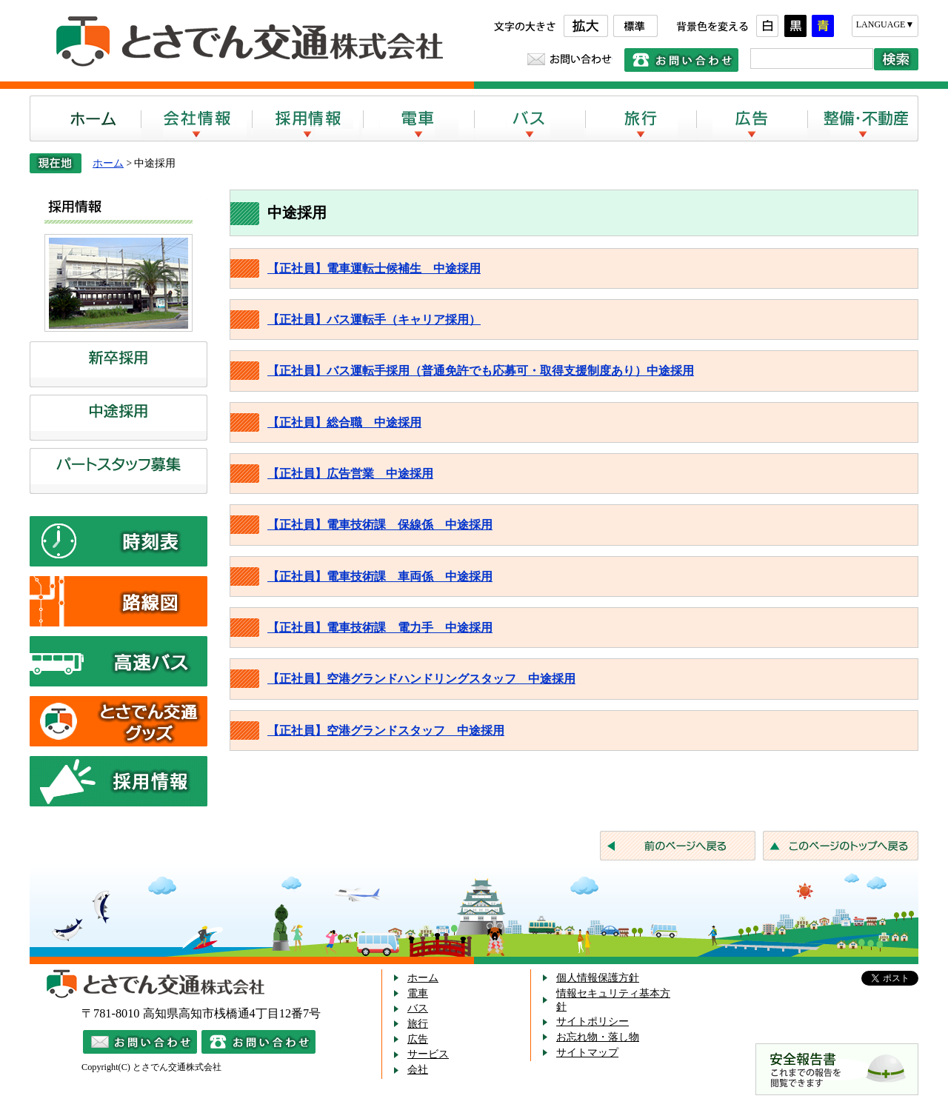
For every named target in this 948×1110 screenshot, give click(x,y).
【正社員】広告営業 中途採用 (350, 474)
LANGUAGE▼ (885, 24)
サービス (428, 1054)
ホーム (85, 118)
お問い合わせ (569, 59)
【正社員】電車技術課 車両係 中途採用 (380, 576)
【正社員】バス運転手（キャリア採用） (374, 319)
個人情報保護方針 (597, 977)
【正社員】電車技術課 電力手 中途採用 (380, 628)
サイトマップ (587, 1052)
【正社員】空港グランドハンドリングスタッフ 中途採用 (421, 679)
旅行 (640, 118)
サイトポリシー (592, 1021)
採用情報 (307, 118)
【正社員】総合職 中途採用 (344, 422)
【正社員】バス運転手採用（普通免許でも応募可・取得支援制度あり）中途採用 (480, 371)
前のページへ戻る (677, 845)
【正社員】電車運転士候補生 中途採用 (374, 268)
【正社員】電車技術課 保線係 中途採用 (380, 525)
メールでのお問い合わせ (140, 1042)
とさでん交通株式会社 (244, 41)
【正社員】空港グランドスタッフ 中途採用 (385, 730)
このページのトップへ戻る (840, 845)
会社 (417, 1069)
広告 (751, 118)
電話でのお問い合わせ (681, 60)
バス (529, 118)
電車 (418, 118)
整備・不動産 (862, 118)
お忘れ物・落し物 (597, 1037)
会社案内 (196, 118)
